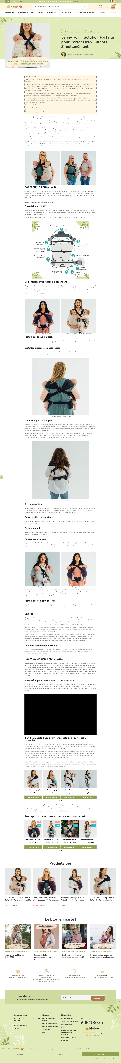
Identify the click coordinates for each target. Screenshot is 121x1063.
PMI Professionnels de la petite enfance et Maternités (68, 1038)
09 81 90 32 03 (77, 1)
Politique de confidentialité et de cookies (106, 1059)
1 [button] (60, 802)
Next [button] (94, 786)
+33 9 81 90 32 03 (22, 1031)
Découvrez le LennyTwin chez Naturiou (37, 113)
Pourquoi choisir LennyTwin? (33, 111)
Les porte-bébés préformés (79, 33)
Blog (7, 1)
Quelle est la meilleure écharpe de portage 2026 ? (73, 958)
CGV (62, 1033)
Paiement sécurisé (18, 977)
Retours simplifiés (74, 977)
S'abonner (99, 1001)
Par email (17, 1034)
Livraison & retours (67, 1024)
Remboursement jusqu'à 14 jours (74, 979)
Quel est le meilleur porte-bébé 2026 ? (16, 958)
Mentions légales (66, 1030)
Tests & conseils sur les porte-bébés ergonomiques (76, 31)
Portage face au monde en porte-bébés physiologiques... (102, 958)
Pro (21, 1)
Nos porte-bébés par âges (50, 1029)
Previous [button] (27, 786)
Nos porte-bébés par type (50, 1032)
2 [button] (61, 802)
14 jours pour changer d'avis (69, 1027)
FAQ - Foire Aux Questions (69, 1043)
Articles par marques (94, 33)
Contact (14, 1)
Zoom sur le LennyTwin (32, 109)
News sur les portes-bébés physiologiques (18, 953)
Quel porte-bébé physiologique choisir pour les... (44, 959)
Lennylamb (105, 33)
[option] (33, 786)
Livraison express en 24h (46, 977)
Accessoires (46, 1035)
